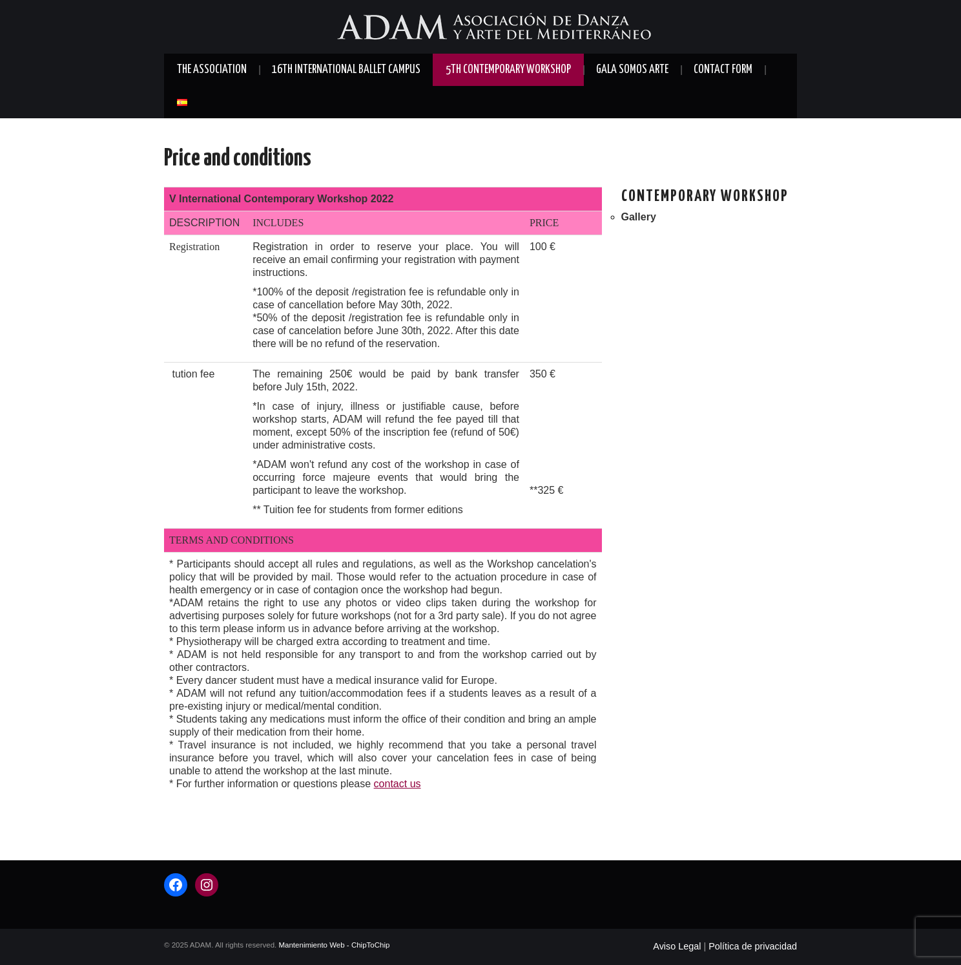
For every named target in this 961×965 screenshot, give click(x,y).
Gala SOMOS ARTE (632, 70)
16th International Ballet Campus (346, 70)
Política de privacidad (752, 946)
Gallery (638, 216)
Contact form (723, 70)
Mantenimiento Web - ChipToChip (333, 945)
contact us (397, 783)
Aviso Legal (677, 946)
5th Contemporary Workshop (508, 70)
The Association (212, 70)
